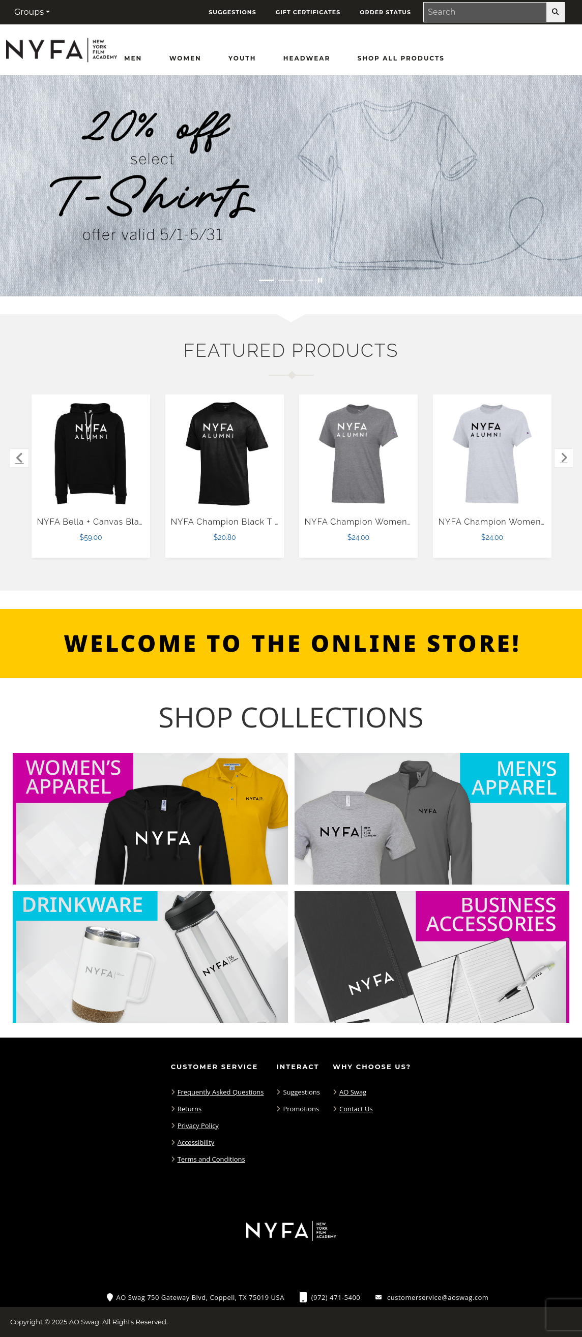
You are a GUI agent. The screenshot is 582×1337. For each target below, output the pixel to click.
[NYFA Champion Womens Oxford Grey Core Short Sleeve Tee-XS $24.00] (492, 454)
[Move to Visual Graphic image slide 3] (305, 280)
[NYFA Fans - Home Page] (61, 47)
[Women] (185, 58)
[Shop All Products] (401, 58)
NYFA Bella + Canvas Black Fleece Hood (121, 522)
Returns (189, 1108)
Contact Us (356, 1108)
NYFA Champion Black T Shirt (232, 522)
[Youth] (242, 58)
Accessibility (196, 1142)
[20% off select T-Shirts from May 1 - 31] (291, 185)
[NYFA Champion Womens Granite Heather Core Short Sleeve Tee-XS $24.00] (359, 454)
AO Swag (352, 1092)
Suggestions (301, 1092)
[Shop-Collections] (291, 717)
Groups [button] (29, 12)
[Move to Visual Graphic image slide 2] (286, 280)
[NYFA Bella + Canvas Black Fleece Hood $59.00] (91, 454)
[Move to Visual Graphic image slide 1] (266, 280)
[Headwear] (306, 58)
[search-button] (555, 12)
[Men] (133, 58)
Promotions (301, 1108)
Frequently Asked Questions (221, 1092)
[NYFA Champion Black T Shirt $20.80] (225, 454)
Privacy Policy (198, 1125)
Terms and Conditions (211, 1159)
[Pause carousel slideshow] (320, 280)
